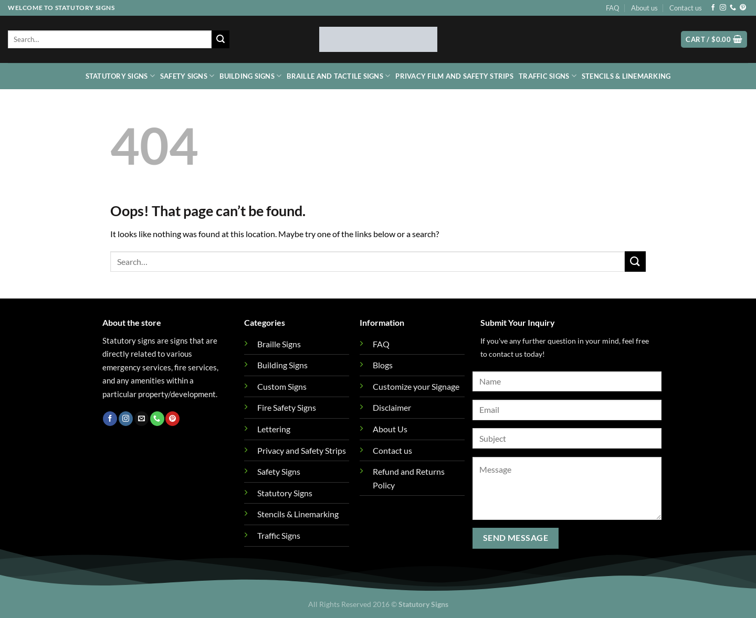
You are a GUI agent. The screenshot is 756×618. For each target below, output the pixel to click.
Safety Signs (187, 76)
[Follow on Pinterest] (743, 8)
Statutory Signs (120, 76)
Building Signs (250, 76)
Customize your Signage (416, 386)
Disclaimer (392, 407)
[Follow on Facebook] (713, 8)
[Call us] (733, 8)
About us (644, 8)
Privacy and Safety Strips (301, 450)
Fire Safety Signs (286, 407)
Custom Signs (282, 386)
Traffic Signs (547, 76)
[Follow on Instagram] (723, 8)
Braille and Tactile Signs (338, 76)
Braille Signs (279, 344)
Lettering (273, 429)
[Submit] (220, 39)
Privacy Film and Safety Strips (454, 76)
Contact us (685, 8)
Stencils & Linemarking (626, 76)
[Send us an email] (141, 418)
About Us (390, 429)
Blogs (383, 365)
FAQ (612, 8)
